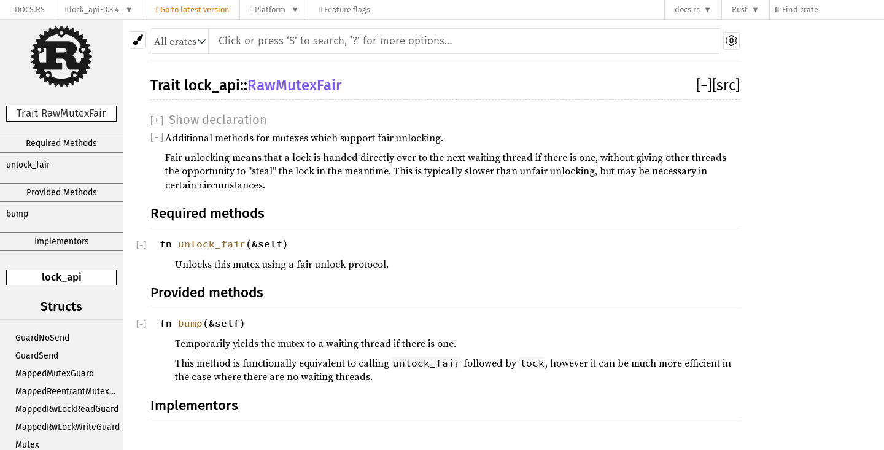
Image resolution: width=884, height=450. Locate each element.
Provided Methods (61, 192)
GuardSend (36, 356)
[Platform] (274, 9)
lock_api (62, 277)
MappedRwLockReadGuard (66, 409)
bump (17, 214)
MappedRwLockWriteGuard (67, 427)
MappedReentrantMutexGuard (69, 391)
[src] (726, 85)
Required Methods (61, 143)
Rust (740, 9)
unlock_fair (28, 165)
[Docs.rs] (27, 9)
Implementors (61, 241)
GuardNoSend (42, 338)
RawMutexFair (294, 85)
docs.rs (687, 9)
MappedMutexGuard (54, 373)
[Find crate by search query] (832, 9)
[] (704, 85)
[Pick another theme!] (138, 40)
